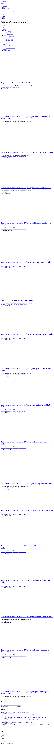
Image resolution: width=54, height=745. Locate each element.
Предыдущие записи (5, 704)
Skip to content (4, 1)
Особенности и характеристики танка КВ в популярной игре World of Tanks (19, 714)
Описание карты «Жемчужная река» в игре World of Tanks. (15, 712)
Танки (4, 35)
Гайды (4, 14)
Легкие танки (9, 38)
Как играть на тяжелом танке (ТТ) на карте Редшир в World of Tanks (27, 484)
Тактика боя (9, 32)
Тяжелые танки (10, 40)
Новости (5, 6)
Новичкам (8, 31)
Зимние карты (9, 46)
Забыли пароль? (4, 740)
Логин (2, 3)
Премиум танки (10, 36)
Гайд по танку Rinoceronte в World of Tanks (17, 83)
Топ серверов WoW (8, 50)
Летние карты (9, 45)
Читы (4, 18)
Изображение (6, 8)
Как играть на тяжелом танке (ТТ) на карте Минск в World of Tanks (27, 617)
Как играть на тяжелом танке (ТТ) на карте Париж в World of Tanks (27, 510)
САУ (7, 43)
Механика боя (9, 34)
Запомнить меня (6, 737)
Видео (4, 7)
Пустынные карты (10, 48)
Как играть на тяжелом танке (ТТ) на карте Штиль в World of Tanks (27, 152)
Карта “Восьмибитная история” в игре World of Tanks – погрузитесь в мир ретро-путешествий (23, 717)
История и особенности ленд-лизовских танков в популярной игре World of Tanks (20, 719)
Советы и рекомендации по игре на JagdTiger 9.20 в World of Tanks (16, 722)
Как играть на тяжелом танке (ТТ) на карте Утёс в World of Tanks (26, 262)
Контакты (5, 49)
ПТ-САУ (8, 41)
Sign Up (13, 743)
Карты (4, 44)
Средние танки (9, 39)
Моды (4, 16)
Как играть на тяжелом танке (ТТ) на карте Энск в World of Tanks (26, 188)
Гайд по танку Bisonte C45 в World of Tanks (17, 300)
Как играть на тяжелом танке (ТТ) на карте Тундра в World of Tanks (27, 334)
